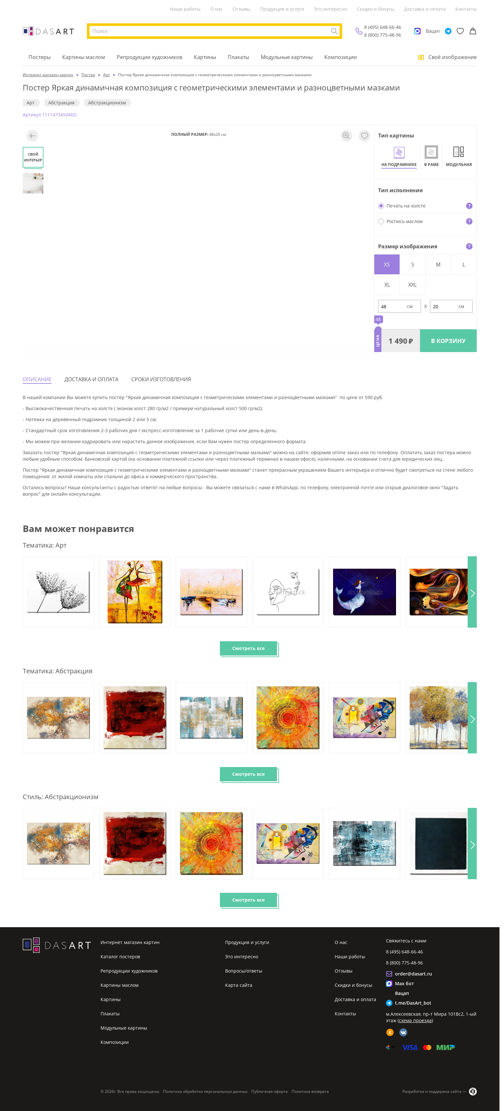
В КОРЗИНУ (448, 341)
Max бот (404, 983)
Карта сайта (238, 985)
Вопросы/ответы (243, 971)
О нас (216, 9)
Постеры (40, 57)
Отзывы (241, 9)
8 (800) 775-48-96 (382, 35)
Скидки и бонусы (375, 9)
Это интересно (330, 9)
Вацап (433, 31)
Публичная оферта (269, 1091)
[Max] (417, 31)
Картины (205, 57)
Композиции (340, 57)
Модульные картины (287, 57)
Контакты (466, 9)
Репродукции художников (149, 57)
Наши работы (185, 9)
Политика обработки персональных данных (205, 1091)
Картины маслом (83, 57)
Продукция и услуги (282, 9)
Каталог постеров (120, 956)
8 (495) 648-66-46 (382, 27)
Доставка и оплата (425, 9)
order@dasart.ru (413, 974)
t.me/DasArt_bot (413, 1003)
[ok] (390, 1032)
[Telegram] (448, 31)
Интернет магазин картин (130, 942)
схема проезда (415, 1020)
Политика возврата (310, 1091)
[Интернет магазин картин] (48, 31)
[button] (472, 592)
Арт (31, 103)
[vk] (403, 1032)
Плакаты (238, 57)
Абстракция (61, 103)
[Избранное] (460, 31)
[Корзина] (473, 31)
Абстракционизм (107, 103)
